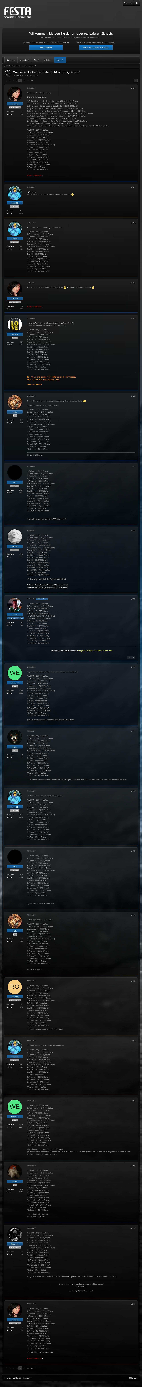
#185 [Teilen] (133, 318)
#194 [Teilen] (133, 915)
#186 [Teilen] (133, 396)
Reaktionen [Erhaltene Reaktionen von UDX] (10, 490)
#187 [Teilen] (133, 466)
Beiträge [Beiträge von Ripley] (9, 757)
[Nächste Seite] (36, 80)
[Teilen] (136, 80)
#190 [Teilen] (133, 667)
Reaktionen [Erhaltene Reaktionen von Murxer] (10, 622)
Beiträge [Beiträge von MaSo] (9, 422)
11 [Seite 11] (24, 80)
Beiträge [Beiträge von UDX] (9, 493)
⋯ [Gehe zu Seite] (13, 80)
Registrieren (128, 3)
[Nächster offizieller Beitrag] (133, 657)
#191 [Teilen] (133, 731)
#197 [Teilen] (133, 1101)
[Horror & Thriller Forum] (17, 12)
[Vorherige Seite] (6, 80)
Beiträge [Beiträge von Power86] (9, 557)
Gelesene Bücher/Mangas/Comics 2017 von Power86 (47, 587)
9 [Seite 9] (16, 80)
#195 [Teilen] (133, 981)
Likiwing (32, 192)
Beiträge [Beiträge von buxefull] (9, 345)
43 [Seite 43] (32, 80)
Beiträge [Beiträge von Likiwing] (9, 114)
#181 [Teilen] (133, 88)
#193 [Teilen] (133, 851)
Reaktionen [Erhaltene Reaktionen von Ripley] (10, 755)
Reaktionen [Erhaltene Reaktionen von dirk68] (10, 1189)
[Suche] (137, 2)
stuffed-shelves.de (84, 1291)
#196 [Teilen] (133, 1041)
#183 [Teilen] (133, 223)
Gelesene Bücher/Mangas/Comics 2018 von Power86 (47, 585)
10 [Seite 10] (20, 80)
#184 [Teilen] (133, 283)
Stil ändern (133, 1378)
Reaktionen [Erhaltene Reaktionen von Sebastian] (10, 1252)
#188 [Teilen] (133, 530)
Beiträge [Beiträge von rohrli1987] (9, 1007)
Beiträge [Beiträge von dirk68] (9, 1192)
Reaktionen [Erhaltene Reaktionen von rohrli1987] (10, 1005)
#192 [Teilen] (133, 791)
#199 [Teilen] (133, 1228)
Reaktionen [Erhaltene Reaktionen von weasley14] (10, 691)
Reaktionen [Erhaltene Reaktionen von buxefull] (10, 342)
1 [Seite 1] (10, 80)
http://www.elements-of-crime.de (63, 651)
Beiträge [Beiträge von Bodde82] (9, 213)
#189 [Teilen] (133, 599)
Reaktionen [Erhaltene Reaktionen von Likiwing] (10, 112)
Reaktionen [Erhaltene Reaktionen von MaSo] (10, 420)
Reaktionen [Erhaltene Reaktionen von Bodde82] (10, 211)
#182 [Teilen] (133, 187)
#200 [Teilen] (133, 1304)
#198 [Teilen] (133, 1166)
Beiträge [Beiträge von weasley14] (9, 693)
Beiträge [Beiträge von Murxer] (9, 625)
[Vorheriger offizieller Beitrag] (129, 657)
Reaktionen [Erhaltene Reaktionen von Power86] (10, 554)
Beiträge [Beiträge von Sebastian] (9, 1254)
